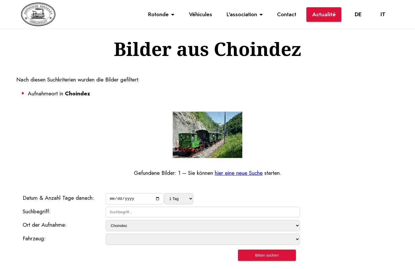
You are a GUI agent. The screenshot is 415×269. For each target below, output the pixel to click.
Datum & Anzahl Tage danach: (58, 198)
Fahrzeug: (34, 239)
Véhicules (200, 14)
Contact (286, 14)
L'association (242, 14)
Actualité (324, 14)
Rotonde (158, 14)
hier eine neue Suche (239, 173)
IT (383, 14)
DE (358, 14)
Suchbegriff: (36, 212)
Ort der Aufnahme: (44, 225)
